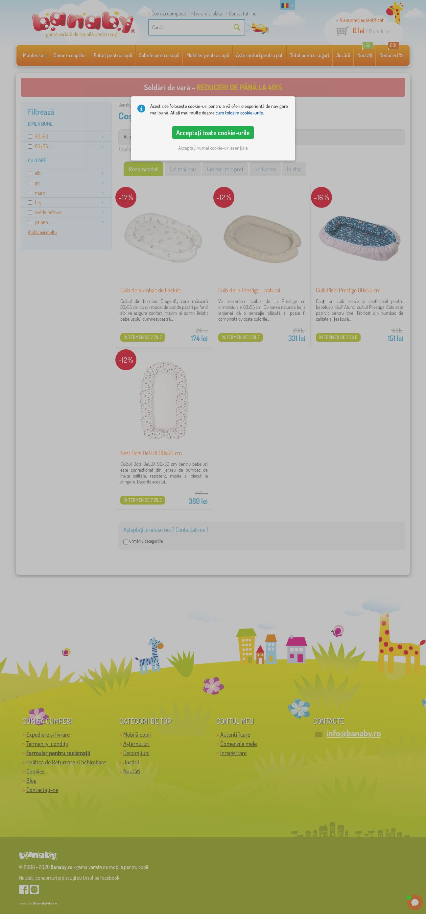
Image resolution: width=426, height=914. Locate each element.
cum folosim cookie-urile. (240, 113)
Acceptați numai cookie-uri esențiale (213, 148)
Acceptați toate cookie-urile (213, 132)
